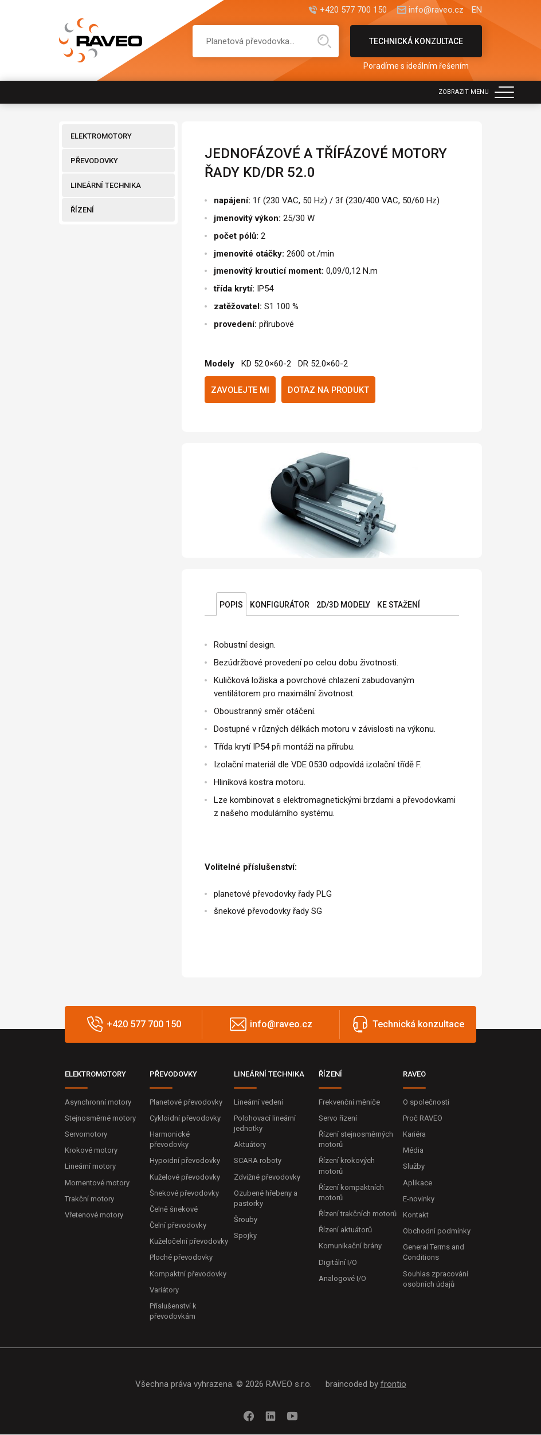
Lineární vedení (258, 1102)
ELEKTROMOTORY (101, 136)
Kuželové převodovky (185, 1177)
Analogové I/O (342, 1279)
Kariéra (414, 1134)
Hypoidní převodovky (185, 1161)
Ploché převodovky (181, 1257)
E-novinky (418, 1198)
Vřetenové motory (94, 1215)
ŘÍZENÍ (82, 210)
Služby (414, 1166)
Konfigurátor (279, 605)
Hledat (324, 41)
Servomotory (86, 1134)
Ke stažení (398, 605)
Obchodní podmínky (437, 1231)
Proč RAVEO (422, 1118)
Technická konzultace (416, 47)
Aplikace (417, 1182)
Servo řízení (338, 1118)
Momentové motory (97, 1182)
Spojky (245, 1236)
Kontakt (416, 1215)
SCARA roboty (257, 1161)
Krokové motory (91, 1150)
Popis (231, 605)
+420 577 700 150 (352, 10)
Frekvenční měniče (349, 1102)
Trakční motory (89, 1198)
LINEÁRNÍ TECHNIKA (105, 185)
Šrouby (245, 1220)
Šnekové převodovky (184, 1193)
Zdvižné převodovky (267, 1177)
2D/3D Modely (343, 605)
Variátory (164, 1290)
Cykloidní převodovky (185, 1118)
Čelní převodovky (178, 1225)
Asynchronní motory (98, 1102)
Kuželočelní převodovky (189, 1241)
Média (413, 1150)
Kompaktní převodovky (188, 1274)
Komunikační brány (350, 1246)
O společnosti (426, 1102)
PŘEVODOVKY (94, 160)
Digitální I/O (338, 1262)
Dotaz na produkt (330, 390)
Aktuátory (250, 1145)
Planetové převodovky (186, 1102)
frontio (393, 1384)
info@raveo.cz (435, 10)
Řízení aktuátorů (345, 1230)
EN (477, 10)
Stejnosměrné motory (100, 1118)
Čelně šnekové (174, 1209)
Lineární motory (90, 1166)
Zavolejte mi (240, 390)
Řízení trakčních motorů (358, 1214)
